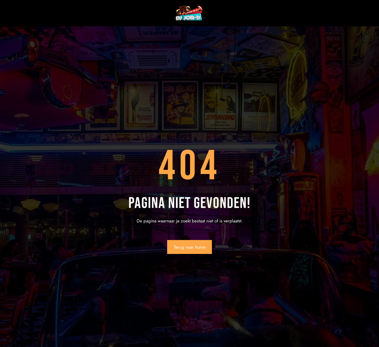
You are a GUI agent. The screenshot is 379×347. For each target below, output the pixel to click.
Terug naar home (190, 247)
